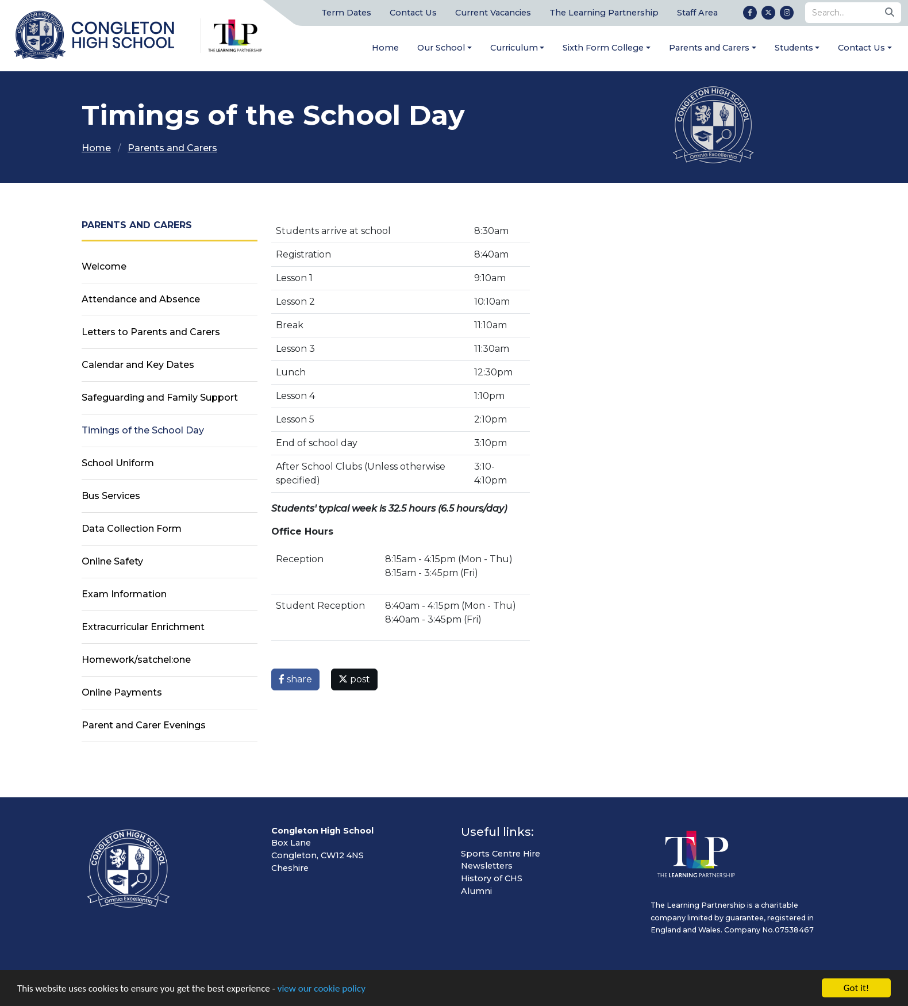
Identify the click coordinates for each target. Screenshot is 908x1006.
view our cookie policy (321, 989)
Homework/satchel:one (136, 659)
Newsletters (487, 866)
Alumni (476, 891)
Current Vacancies (493, 12)
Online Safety (112, 561)
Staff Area (697, 12)
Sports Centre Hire (500, 853)
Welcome (104, 266)
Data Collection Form (132, 528)
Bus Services (111, 495)
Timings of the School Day (143, 430)
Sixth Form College (603, 48)
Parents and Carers (709, 48)
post (354, 679)
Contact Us (413, 12)
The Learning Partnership (604, 12)
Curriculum (514, 48)
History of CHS (491, 878)
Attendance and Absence (141, 299)
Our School (441, 48)
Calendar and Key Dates (138, 364)
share (295, 679)
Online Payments (122, 692)
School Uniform (118, 463)
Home (385, 48)
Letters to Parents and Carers (151, 332)
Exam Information (124, 594)
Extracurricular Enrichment (143, 626)
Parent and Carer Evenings (144, 725)
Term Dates (346, 12)
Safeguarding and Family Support (160, 397)
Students (794, 48)
